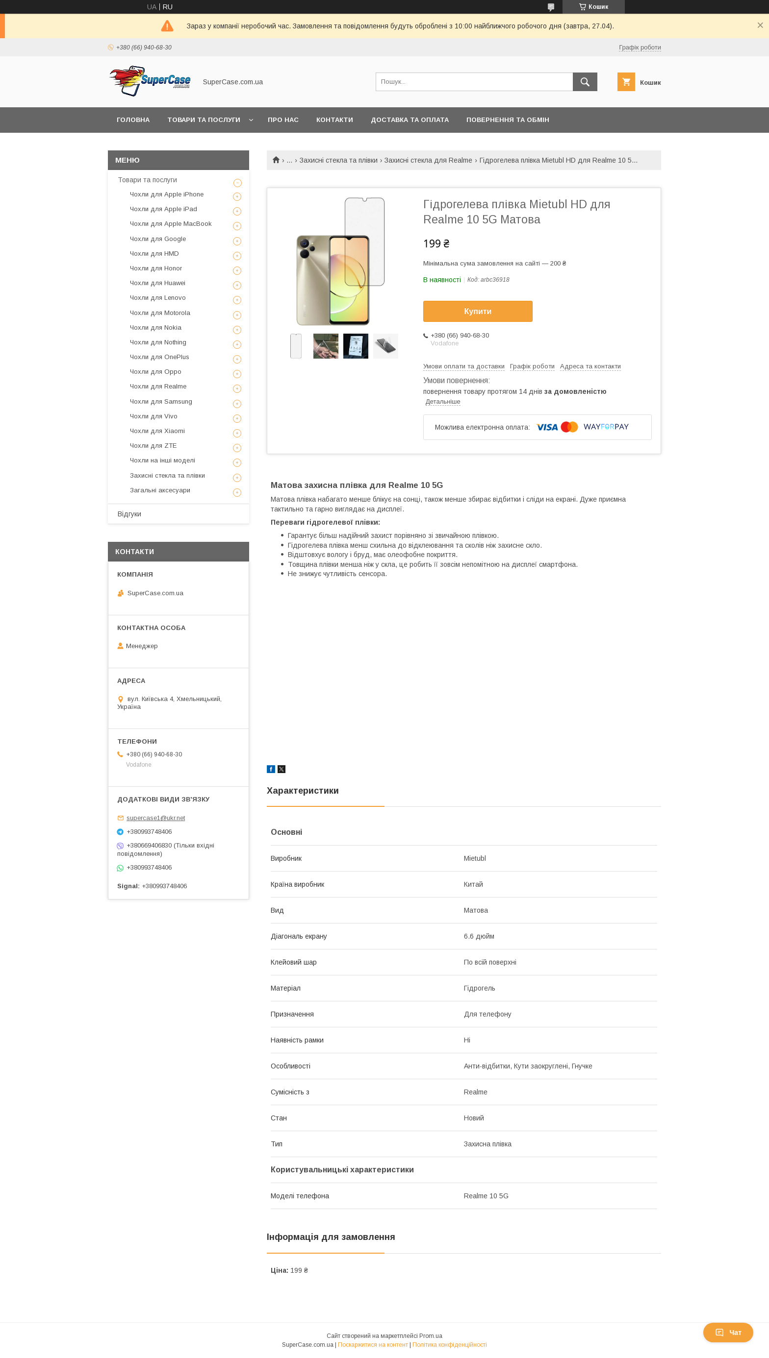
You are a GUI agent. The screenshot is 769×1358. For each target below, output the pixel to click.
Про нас (283, 119)
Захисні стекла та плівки (339, 160)
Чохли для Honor (156, 268)
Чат (728, 1332)
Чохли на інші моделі (162, 460)
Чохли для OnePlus (159, 357)
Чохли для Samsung (161, 401)
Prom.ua (430, 1336)
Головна (133, 119)
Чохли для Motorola (160, 312)
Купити (478, 311)
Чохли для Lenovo (158, 297)
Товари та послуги (203, 119)
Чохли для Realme (158, 386)
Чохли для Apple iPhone (167, 194)
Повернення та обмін (507, 119)
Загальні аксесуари (160, 490)
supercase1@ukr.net (156, 818)
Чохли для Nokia (155, 327)
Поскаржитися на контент (373, 1344)
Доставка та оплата (410, 119)
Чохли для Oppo (155, 371)
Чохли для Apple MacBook (171, 223)
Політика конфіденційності (449, 1344)
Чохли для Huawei (157, 283)
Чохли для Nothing (158, 342)
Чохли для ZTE (153, 445)
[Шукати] (585, 82)
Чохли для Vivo (154, 416)
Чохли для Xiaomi (157, 431)
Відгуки (129, 514)
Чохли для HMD (154, 253)
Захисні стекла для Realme (428, 160)
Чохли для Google (158, 238)
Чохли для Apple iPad (163, 209)
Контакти (334, 119)
